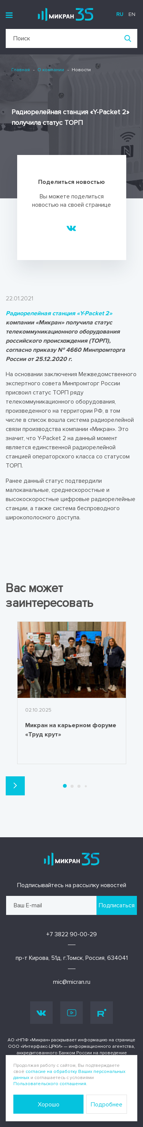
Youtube (71, 1012)
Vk (41, 1012)
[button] (15, 785)
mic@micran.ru (71, 982)
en (132, 14)
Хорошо (48, 1104)
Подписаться (117, 905)
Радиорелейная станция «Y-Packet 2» (59, 313)
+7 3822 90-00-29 (71, 934)
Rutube (101, 1012)
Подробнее (106, 1104)
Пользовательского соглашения (49, 1084)
